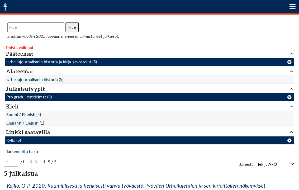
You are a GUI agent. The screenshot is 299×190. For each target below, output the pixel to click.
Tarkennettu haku (22, 151)
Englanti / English (22, 122)
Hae (72, 27)
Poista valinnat (20, 47)
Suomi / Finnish (20, 114)
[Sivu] (11, 162)
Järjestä (246, 164)
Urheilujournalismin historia (32, 79)
